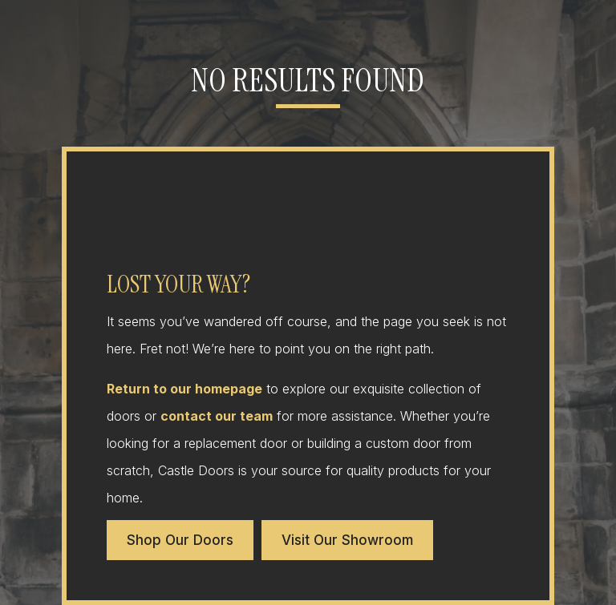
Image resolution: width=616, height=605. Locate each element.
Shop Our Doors (180, 540)
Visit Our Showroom (347, 540)
